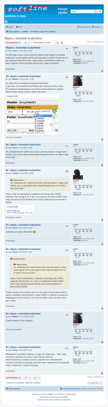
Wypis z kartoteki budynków (23, 38)
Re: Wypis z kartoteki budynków (23, 76)
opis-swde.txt (13, 210)
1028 (79, 99)
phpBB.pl (65, 397)
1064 (79, 59)
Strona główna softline (13, 21)
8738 (79, 193)
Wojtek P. (76, 87)
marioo (75, 47)
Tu (7, 86)
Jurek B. (76, 181)
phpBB (49, 394)
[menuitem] (19, 27)
